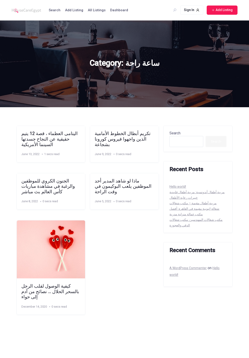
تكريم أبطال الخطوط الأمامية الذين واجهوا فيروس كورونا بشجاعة (123, 139)
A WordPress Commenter (188, 268)
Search (54, 10)
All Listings (97, 10)
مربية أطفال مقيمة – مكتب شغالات (193, 203)
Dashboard (119, 10)
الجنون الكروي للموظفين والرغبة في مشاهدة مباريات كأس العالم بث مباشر (48, 186)
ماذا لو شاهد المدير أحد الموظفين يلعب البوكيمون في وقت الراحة (123, 186)
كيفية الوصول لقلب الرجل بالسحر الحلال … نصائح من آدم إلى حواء (50, 291)
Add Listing (74, 10)
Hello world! (177, 186)
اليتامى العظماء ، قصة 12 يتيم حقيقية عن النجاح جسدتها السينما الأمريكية (49, 139)
